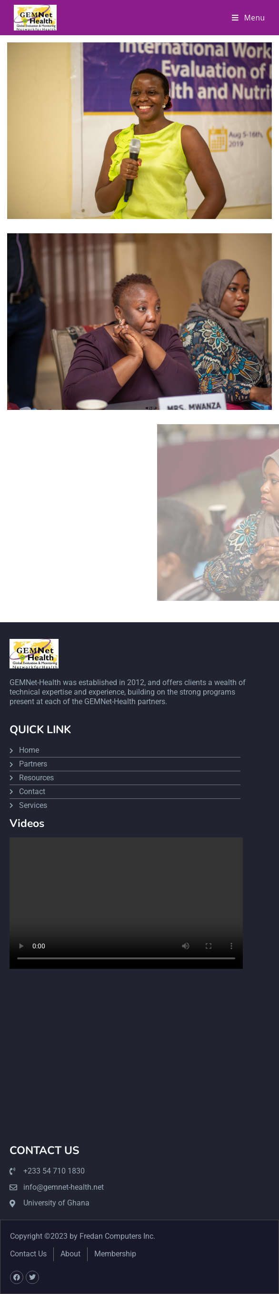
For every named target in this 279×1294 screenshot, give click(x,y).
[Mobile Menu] (248, 17)
